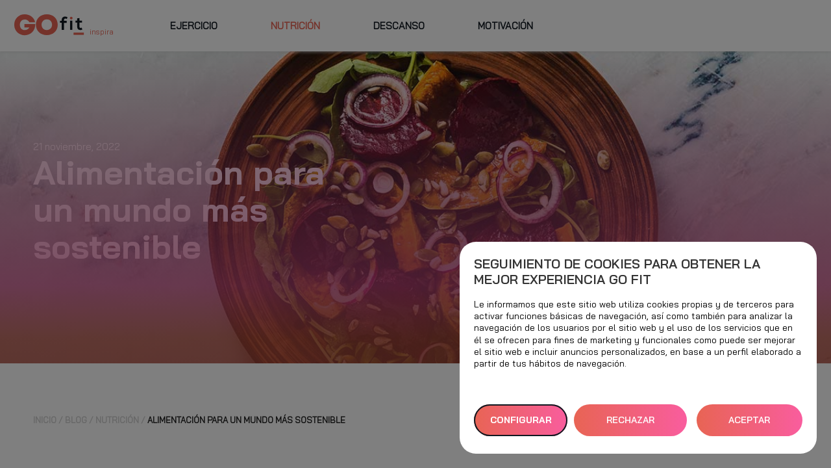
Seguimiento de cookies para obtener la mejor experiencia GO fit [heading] (617, 271)
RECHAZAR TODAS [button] (630, 425)
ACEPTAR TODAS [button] (749, 425)
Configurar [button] (521, 420)
